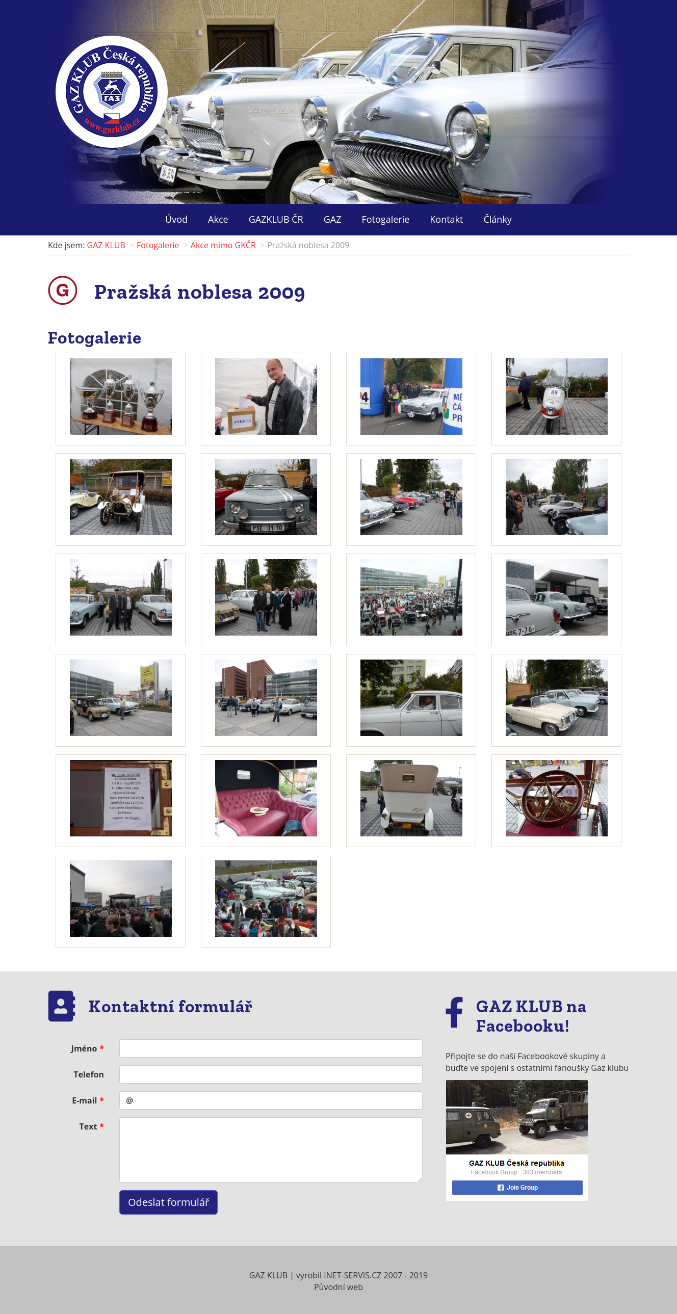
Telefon (88, 1074)
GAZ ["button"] (333, 219)
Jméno (84, 1048)
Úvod (176, 219)
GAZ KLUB (106, 245)
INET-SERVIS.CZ (352, 1275)
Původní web (338, 1287)
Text (88, 1126)
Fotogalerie (386, 219)
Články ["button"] (497, 219)
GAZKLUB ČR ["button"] (276, 219)
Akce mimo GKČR (223, 245)
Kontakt (446, 219)
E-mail (84, 1100)
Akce (218, 219)
